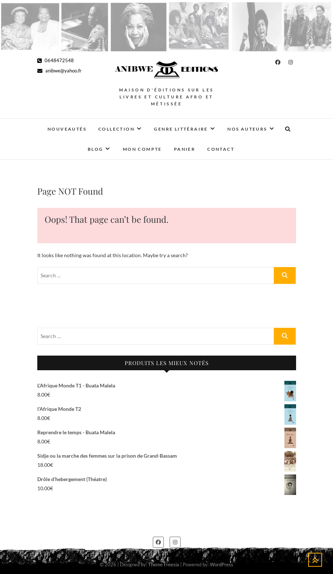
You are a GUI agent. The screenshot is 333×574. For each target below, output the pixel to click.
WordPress (221, 564)
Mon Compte (142, 149)
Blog (95, 149)
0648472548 (55, 60)
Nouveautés (67, 129)
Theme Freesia (163, 564)
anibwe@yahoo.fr (59, 71)
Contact (220, 149)
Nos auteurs (247, 129)
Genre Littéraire (181, 129)
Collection (116, 129)
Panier (184, 149)
